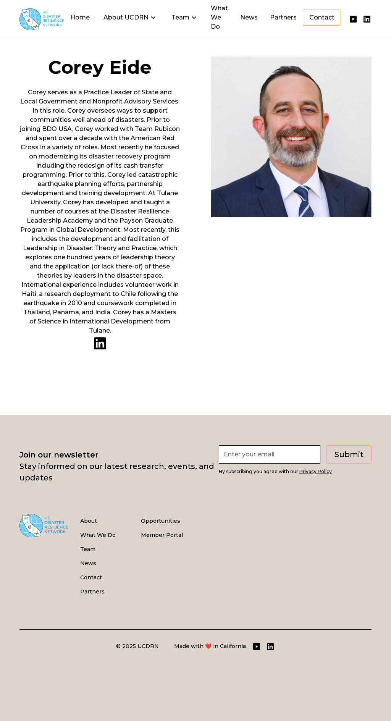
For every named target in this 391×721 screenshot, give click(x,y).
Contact (321, 17)
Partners (283, 17)
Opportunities (160, 520)
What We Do (219, 17)
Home (80, 17)
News (249, 17)
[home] (41, 17)
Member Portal (162, 535)
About (88, 520)
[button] (130, 17)
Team (87, 549)
